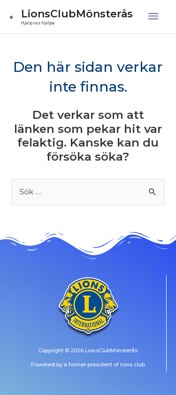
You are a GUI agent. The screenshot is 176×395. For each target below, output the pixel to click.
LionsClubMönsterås (77, 14)
